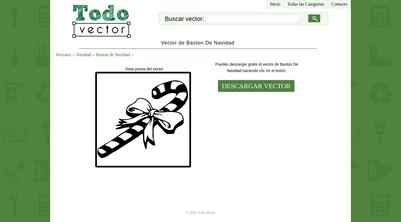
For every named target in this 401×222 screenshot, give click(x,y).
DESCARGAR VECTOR (256, 86)
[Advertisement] (255, 131)
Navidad (83, 54)
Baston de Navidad (113, 54)
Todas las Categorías (305, 4)
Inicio (275, 4)
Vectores (63, 54)
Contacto (339, 4)
